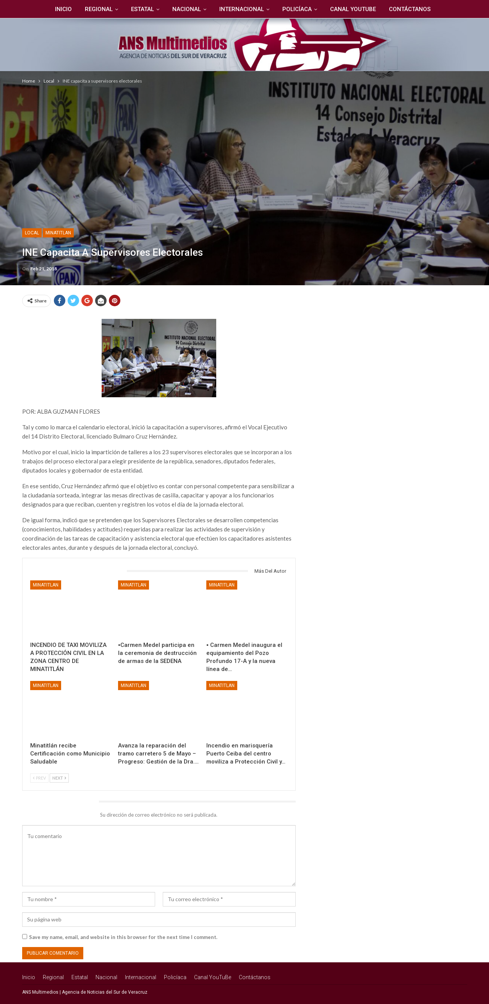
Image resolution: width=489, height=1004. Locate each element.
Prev (39, 777)
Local (32, 233)
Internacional (242, 9)
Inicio (59, 9)
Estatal (140, 9)
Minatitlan (58, 233)
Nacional (186, 9)
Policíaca (298, 9)
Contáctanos (413, 9)
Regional (96, 9)
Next (59, 777)
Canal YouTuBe (356, 9)
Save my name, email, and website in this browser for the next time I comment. (123, 937)
